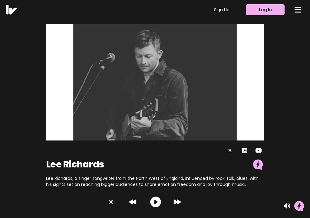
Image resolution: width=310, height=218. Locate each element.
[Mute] (287, 206)
